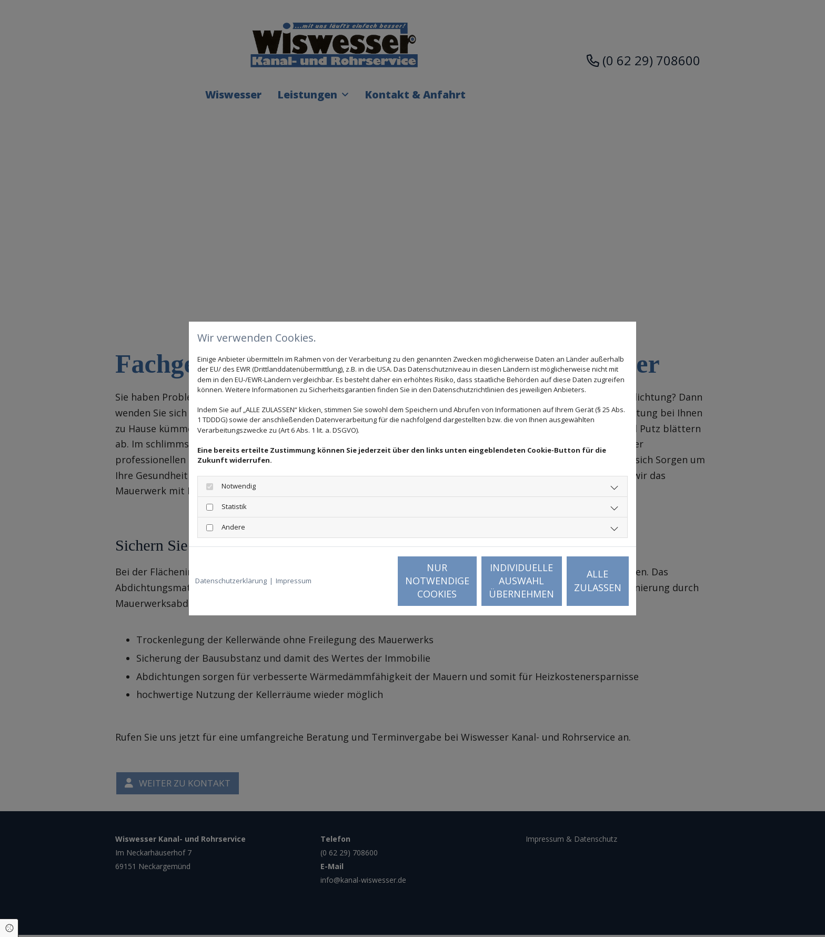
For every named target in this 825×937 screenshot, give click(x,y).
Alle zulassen (581, 580)
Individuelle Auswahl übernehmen (481, 580)
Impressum (293, 580)
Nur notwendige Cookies (381, 580)
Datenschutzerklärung (231, 580)
